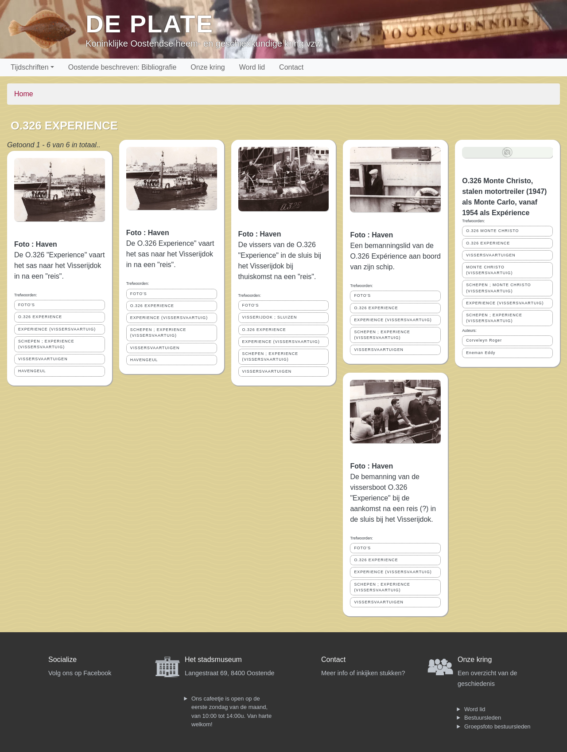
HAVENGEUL (32, 371)
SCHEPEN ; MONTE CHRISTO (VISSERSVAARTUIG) (498, 288)
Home (23, 94)
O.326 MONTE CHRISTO (492, 230)
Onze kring (207, 67)
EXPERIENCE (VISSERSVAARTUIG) (57, 329)
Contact (291, 67)
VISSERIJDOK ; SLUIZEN (269, 317)
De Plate (149, 24)
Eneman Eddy (480, 352)
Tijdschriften (30, 67)
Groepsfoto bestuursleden (497, 726)
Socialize (62, 659)
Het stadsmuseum (213, 659)
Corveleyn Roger (484, 340)
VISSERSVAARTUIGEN (43, 359)
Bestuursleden (482, 717)
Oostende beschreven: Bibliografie (122, 67)
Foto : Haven (35, 244)
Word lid (252, 67)
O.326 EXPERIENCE (40, 317)
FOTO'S (26, 305)
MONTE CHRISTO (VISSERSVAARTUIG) (489, 270)
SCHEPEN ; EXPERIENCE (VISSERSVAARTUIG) (46, 344)
